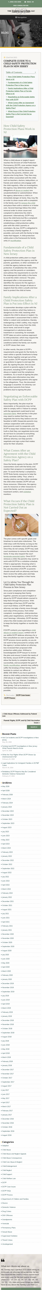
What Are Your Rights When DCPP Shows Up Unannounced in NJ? (19, 756)
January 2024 (7, 807)
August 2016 (6, 1135)
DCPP (4, 1183)
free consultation (20, 6)
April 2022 (6, 885)
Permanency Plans (9, 1228)
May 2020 (5, 963)
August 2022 (6, 873)
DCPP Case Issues (23, 695)
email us (29, 2)
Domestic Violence (9, 1207)
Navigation (21, 17)
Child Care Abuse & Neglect (12, 1162)
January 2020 (7, 979)
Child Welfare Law (9, 1179)
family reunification (12, 665)
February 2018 (7, 1061)
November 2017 (8, 1074)
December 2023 (8, 811)
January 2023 (7, 856)
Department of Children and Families (15, 1199)
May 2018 (5, 1049)
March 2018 (6, 1057)
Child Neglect (7, 1170)
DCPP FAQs (6, 1191)
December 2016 (8, 1119)
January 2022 (7, 897)
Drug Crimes (6, 1211)
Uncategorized (7, 1244)
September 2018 (8, 1033)
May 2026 (5, 786)
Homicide (5, 1224)
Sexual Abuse (7, 1232)
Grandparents (7, 1220)
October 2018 (7, 1029)
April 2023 (6, 844)
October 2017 (7, 1078)
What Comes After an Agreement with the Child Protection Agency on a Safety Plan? (21, 105)
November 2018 (8, 1024)
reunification (15, 240)
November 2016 (8, 1123)
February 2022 (7, 893)
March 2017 (6, 1107)
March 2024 (6, 799)
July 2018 (5, 1041)
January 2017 (7, 1115)
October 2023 (7, 819)
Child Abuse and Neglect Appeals (14, 1154)
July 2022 (5, 877)
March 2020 (6, 971)
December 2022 (8, 860)
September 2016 (8, 1131)
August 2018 (6, 1037)
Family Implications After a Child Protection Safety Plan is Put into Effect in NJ (19, 91)
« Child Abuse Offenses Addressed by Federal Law (19, 715)
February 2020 (7, 975)
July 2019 (5, 996)
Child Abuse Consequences (12, 1158)
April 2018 (6, 1053)
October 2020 (7, 942)
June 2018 (6, 1045)
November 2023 (8, 815)
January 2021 (7, 930)
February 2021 (7, 926)
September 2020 (8, 946)
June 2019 (6, 1000)
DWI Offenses (7, 1215)
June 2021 (6, 918)
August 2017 (6, 1086)
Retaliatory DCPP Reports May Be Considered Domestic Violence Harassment (19, 773)
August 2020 (6, 951)
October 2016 (7, 1127)
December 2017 (8, 1070)
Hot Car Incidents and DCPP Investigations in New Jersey (20, 739)
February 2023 (7, 852)
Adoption (5, 1146)
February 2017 (7, 1111)
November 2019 (8, 988)
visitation (27, 492)
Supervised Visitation (9, 1236)
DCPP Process (9, 698)
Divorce (5, 1203)
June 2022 (6, 881)
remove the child (28, 203)
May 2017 (5, 1098)
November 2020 (8, 938)
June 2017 (6, 1094)
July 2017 (5, 1090)
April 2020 (6, 967)
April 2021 (6, 922)
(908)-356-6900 (14, 2)
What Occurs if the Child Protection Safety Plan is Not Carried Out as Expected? (20, 114)
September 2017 (8, 1082)
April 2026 (6, 791)
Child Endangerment (9, 1166)
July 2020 (5, 955)
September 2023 (8, 823)
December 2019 (8, 983)
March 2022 (6, 889)
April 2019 (6, 1004)
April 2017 (6, 1102)
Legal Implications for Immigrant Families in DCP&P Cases (20, 764)
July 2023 (5, 832)
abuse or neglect (22, 190)
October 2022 (7, 864)
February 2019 (7, 1012)
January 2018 (7, 1065)
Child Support (7, 1174)
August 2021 (6, 910)
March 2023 (6, 848)
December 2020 (8, 934)
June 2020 (6, 959)
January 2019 (7, 1016)
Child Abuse (6, 1150)
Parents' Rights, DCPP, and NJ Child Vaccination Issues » (22, 721)
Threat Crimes (7, 1240)
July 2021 (5, 914)
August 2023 (6, 827)
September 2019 (8, 992)
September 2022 (8, 869)
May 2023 (5, 840)
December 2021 (8, 901)
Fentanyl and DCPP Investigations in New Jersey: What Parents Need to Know (19, 747)
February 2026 (7, 795)
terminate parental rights (14, 556)
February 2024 (7, 803)
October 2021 (7, 905)
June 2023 (6, 836)
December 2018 (8, 1020)
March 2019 (6, 1008)
